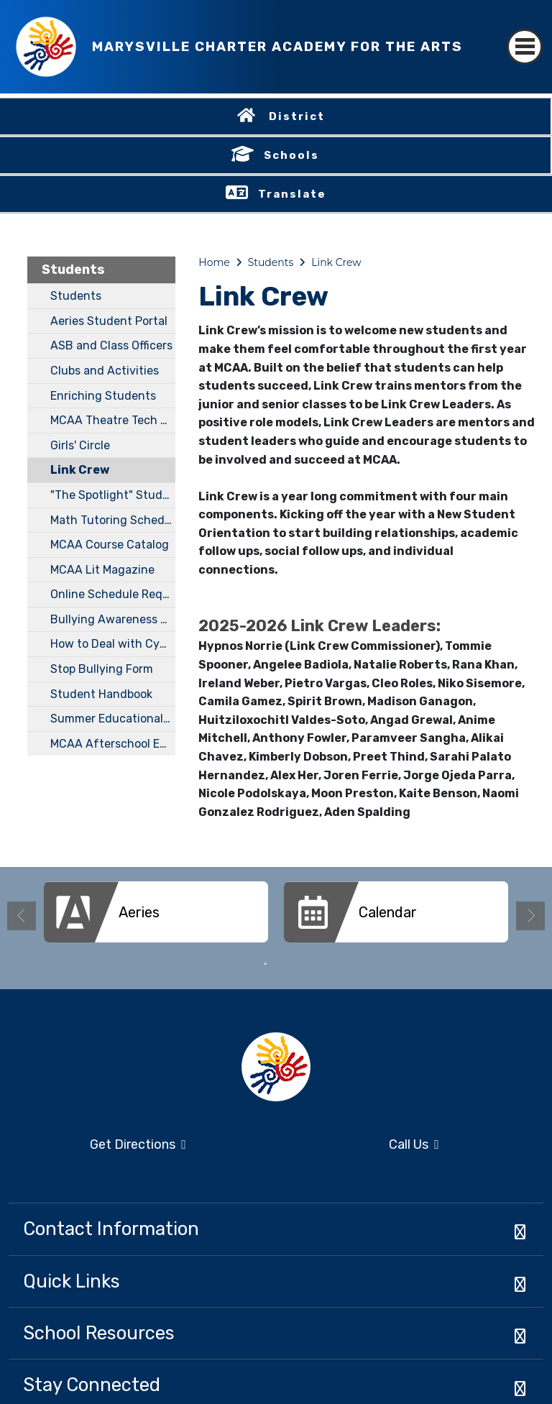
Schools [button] (291, 155)
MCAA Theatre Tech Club (112, 420)
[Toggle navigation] (524, 34)
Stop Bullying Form (101, 669)
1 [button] (265, 964)
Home (213, 262)
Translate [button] (292, 194)
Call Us (362, 1145)
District (297, 116)
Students (73, 269)
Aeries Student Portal (108, 321)
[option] (156, 917)
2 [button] (287, 964)
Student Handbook (101, 694)
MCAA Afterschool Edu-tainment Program (112, 744)
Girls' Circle (80, 445)
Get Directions (97, 1149)
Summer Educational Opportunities (112, 718)
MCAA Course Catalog (109, 544)
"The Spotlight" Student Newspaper (112, 495)
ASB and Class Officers (111, 345)
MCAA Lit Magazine (102, 570)
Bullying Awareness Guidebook (112, 619)
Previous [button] (21, 915)
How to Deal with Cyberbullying (112, 644)
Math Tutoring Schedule (112, 520)
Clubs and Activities (104, 370)
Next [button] (530, 915)
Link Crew (79, 470)
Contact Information (111, 1228)
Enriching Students (103, 396)
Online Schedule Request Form (112, 594)
